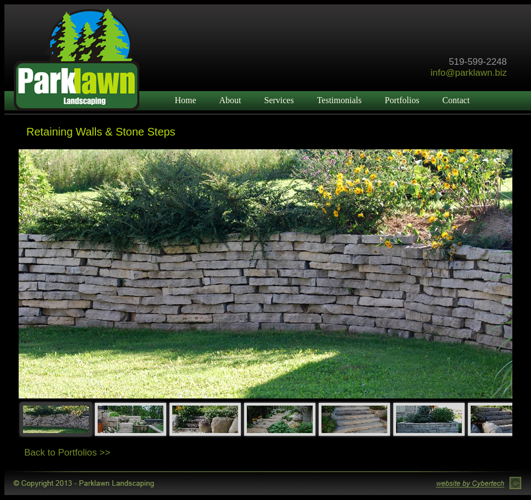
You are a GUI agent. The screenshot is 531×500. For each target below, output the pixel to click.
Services (278, 100)
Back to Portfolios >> (67, 452)
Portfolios (402, 100)
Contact (456, 100)
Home (185, 100)
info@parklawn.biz (469, 73)
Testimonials (339, 100)
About (230, 100)
